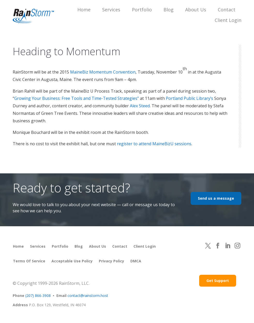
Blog (168, 9)
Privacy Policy (111, 261)
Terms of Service (29, 261)
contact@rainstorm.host (88, 295)
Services (111, 9)
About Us (195, 9)
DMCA (135, 261)
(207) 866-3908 (38, 295)
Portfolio (142, 9)
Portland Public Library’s (189, 98)
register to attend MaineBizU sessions (154, 144)
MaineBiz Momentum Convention (103, 72)
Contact (226, 9)
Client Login (228, 20)
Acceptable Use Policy (72, 261)
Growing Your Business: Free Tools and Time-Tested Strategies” (76, 98)
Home (84, 9)
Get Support (217, 280)
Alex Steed (140, 106)
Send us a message (216, 198)
